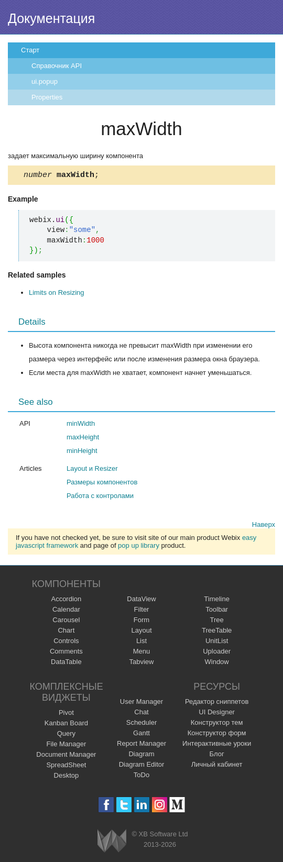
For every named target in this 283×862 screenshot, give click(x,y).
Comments (66, 653)
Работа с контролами (100, 497)
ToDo (141, 776)
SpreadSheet (66, 766)
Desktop (66, 777)
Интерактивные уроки (216, 745)
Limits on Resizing (56, 294)
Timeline (217, 600)
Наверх (263, 526)
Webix (111, 842)
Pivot (66, 714)
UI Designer (217, 713)
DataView (141, 600)
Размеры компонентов (102, 484)
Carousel (66, 621)
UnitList (216, 642)
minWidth (81, 425)
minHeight (82, 452)
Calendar (66, 611)
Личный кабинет (217, 766)
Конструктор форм (217, 734)
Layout (141, 632)
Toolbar (216, 611)
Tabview (141, 663)
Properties (46, 97)
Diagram (141, 755)
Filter (141, 611)
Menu (141, 653)
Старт (30, 50)
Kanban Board (66, 724)
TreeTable (217, 632)
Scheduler (141, 724)
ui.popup (44, 81)
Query (66, 735)
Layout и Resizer (92, 470)
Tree (217, 621)
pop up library (138, 547)
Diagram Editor (142, 766)
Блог (217, 755)
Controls (66, 642)
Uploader (217, 653)
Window (217, 663)
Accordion (66, 600)
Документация (51, 18)
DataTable (66, 663)
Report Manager (141, 745)
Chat (141, 713)
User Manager (141, 703)
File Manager (66, 745)
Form (141, 621)
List (141, 642)
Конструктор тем (217, 724)
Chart (66, 632)
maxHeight (83, 439)
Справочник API (56, 66)
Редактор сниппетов (216, 703)
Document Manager (66, 756)
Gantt (141, 734)
